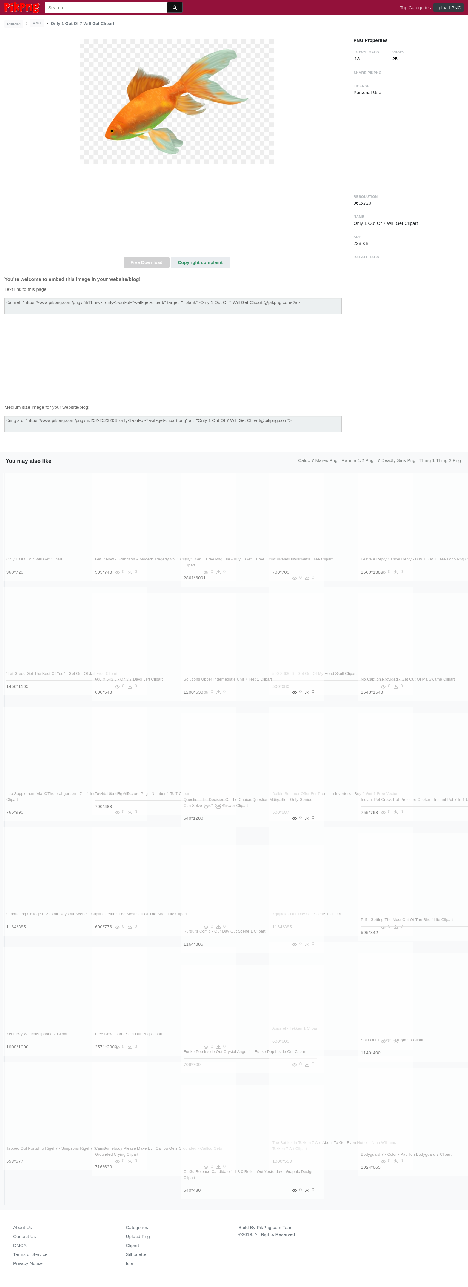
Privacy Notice (28, 1263)
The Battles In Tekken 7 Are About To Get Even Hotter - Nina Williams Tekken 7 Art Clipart (309, 1148)
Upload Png (138, 1236)
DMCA (20, 1245)
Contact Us (24, 1236)
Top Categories (415, 7)
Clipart (132, 1245)
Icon (130, 1263)
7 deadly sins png (396, 460)
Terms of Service (30, 1254)
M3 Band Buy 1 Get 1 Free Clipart (303, 559)
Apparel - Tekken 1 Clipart (296, 1028)
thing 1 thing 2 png (440, 460)
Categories (137, 1227)
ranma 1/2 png (357, 460)
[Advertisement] (176, 212)
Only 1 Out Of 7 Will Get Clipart (35, 559)
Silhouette (136, 1254)
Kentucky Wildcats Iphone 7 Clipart (38, 1034)
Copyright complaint (200, 262)
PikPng (14, 24)
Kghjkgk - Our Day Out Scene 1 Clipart (307, 914)
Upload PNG (448, 7)
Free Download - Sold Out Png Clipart (129, 1034)
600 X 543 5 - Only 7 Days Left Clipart (129, 679)
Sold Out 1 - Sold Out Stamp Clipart (393, 1040)
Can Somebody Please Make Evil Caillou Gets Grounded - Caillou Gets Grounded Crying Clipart (131, 1154)
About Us (22, 1227)
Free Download (146, 262)
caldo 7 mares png (318, 460)
